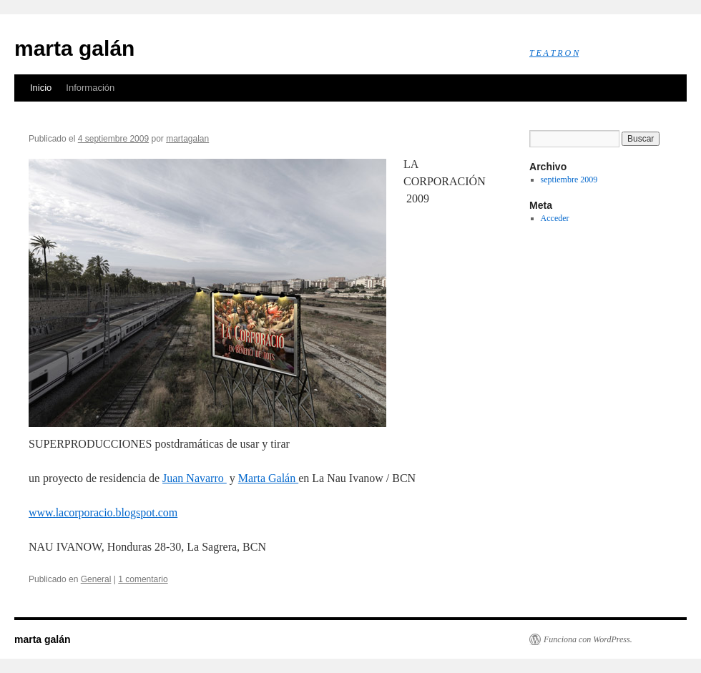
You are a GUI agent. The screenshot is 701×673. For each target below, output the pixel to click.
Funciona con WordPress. (588, 639)
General (96, 579)
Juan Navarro (194, 478)
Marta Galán (268, 478)
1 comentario (142, 579)
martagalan (187, 139)
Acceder (555, 218)
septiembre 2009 (569, 180)
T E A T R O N (554, 53)
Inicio (41, 87)
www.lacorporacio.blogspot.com (103, 512)
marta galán (74, 48)
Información (90, 87)
